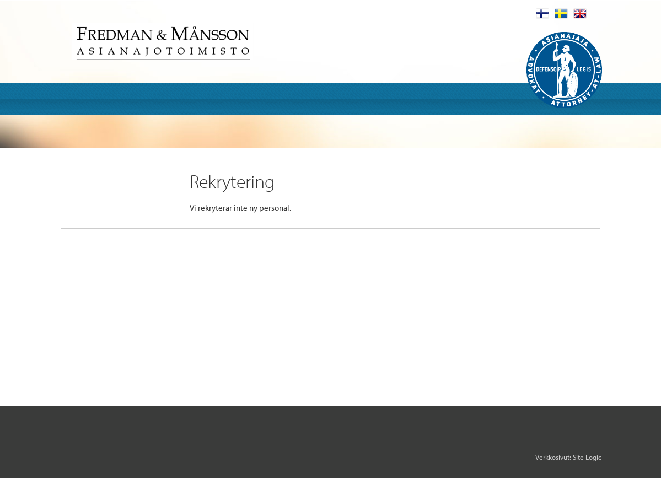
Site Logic (587, 457)
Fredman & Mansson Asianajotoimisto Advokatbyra (162, 41)
